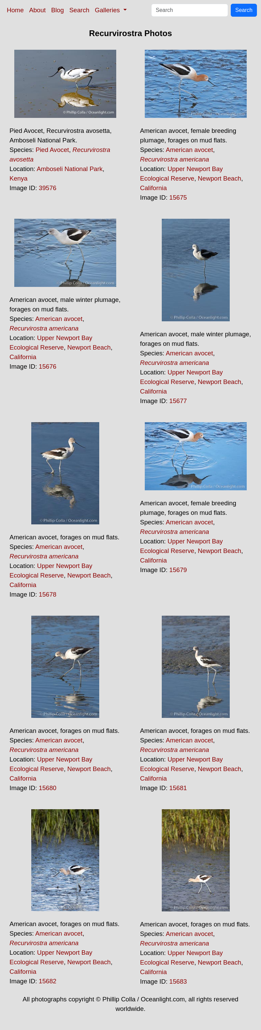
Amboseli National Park (70, 168)
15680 (47, 787)
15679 (178, 569)
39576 (47, 187)
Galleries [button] (108, 10)
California (153, 187)
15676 (47, 366)
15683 (178, 981)
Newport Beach (219, 178)
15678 (47, 594)
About (37, 10)
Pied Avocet (52, 149)
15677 (178, 400)
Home (15, 10)
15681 (178, 787)
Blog (57, 10)
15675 (178, 197)
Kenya (19, 178)
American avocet (189, 149)
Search (79, 10)
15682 (47, 981)
